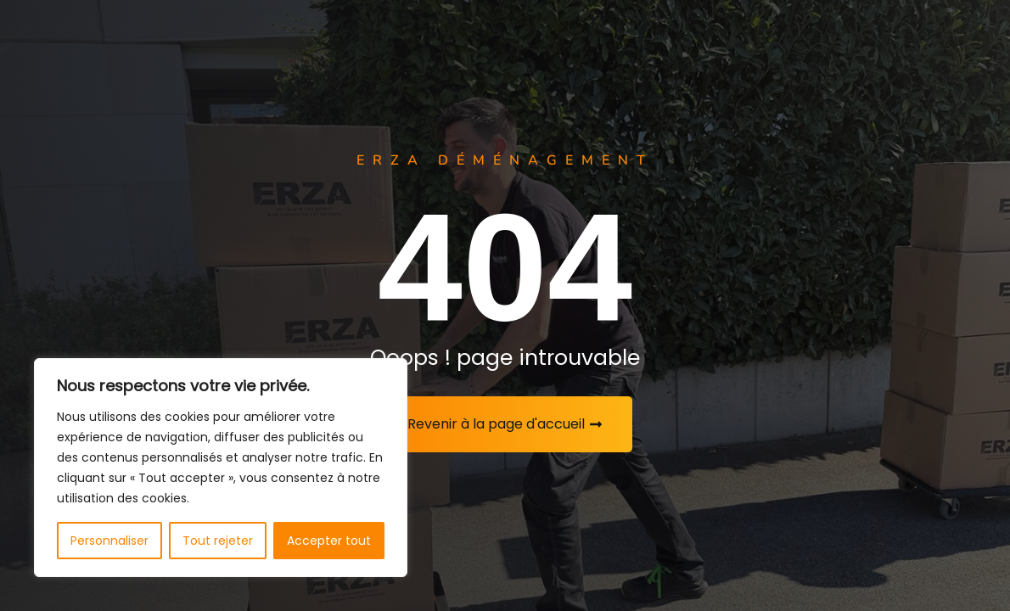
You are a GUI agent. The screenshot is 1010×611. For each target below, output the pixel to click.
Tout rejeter (217, 540)
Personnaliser (109, 540)
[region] (220, 467)
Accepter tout (329, 540)
